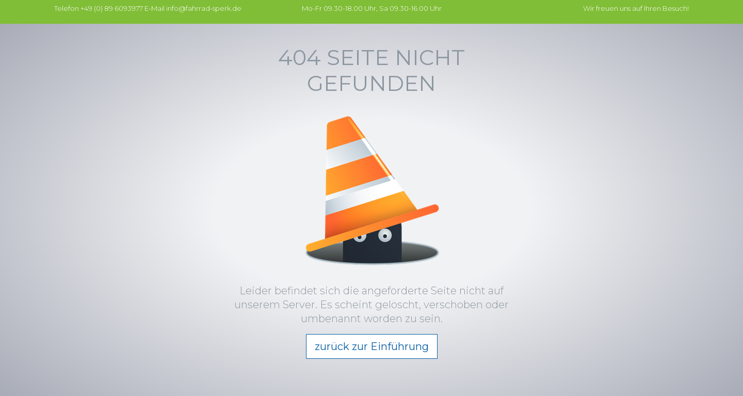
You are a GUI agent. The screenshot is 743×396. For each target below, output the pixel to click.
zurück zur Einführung (372, 346)
